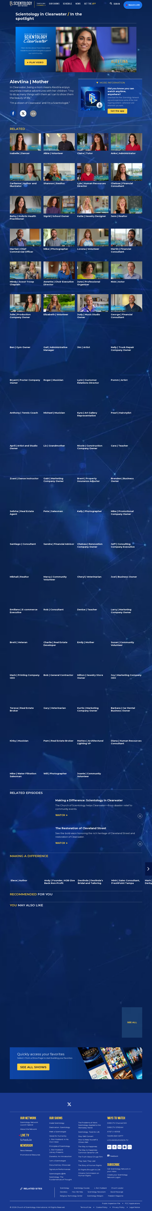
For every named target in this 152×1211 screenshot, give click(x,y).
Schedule (26, 1139)
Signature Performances (59, 1169)
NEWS (78, 3)
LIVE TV (25, 1135)
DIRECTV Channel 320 (117, 1123)
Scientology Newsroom (97, 1192)
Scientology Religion (95, 1196)
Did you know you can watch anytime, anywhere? (121, 91)
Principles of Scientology (59, 1146)
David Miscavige (116, 1192)
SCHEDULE (67, 3)
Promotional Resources (30, 1155)
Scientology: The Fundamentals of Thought (60, 1178)
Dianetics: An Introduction (60, 1156)
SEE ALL (132, 1022)
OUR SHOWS (54, 3)
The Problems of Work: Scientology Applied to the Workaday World (89, 1125)
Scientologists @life (57, 1173)
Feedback (114, 1156)
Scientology (64, 1188)
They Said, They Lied (86, 1161)
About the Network (28, 1129)
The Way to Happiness (87, 1146)
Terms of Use (85, 1207)
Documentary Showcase (59, 1165)
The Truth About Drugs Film (90, 1157)
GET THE (90, 3)
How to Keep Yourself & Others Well (88, 1140)
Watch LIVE (133, 5)
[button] (148, 869)
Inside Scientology (56, 1123)
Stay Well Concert (85, 1136)
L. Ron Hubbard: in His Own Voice (58, 1140)
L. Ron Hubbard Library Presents (56, 1151)
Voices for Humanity (57, 1136)
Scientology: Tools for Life (88, 1132)
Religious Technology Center (71, 1196)
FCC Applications (132, 1203)
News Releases (26, 1150)
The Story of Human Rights (90, 1165)
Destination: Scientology (59, 1127)
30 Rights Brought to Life (89, 1169)
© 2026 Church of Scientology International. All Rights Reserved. (37, 1207)
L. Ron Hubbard (100, 1188)
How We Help (77, 1192)
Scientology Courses (82, 1188)
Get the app (117, 111)
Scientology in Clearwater (42, 14)
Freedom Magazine (115, 1196)
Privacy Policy (118, 1207)
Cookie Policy (101, 1207)
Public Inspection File (111, 1203)
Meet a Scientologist (57, 1131)
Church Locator (117, 1188)
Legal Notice (134, 1207)
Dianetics (63, 1192)
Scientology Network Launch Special (29, 1123)
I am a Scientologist (57, 1161)
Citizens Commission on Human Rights (88, 1174)
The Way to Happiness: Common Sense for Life (88, 1151)
